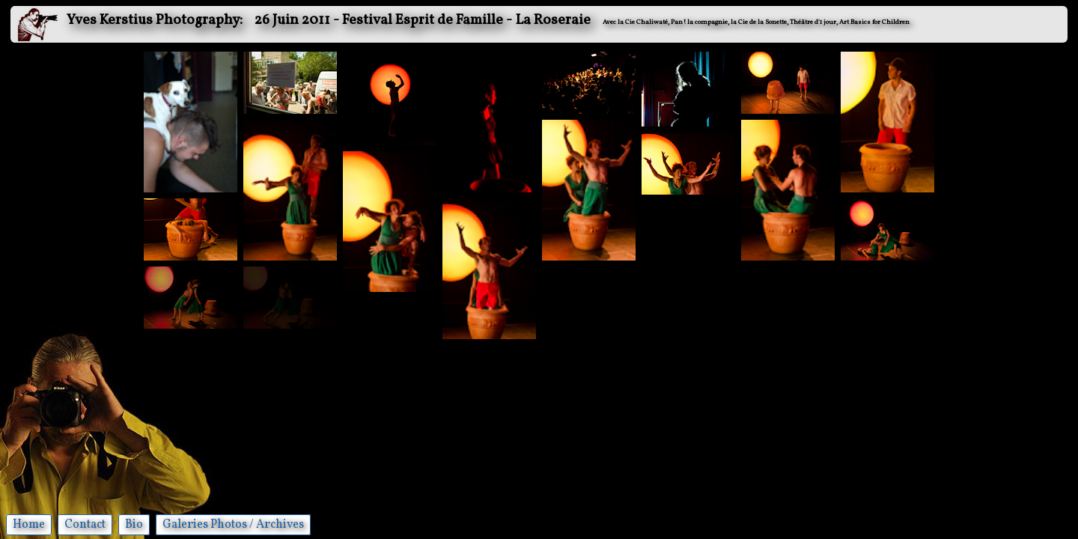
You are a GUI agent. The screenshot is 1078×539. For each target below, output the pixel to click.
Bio (134, 525)
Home (29, 525)
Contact (85, 525)
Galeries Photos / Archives (233, 525)
